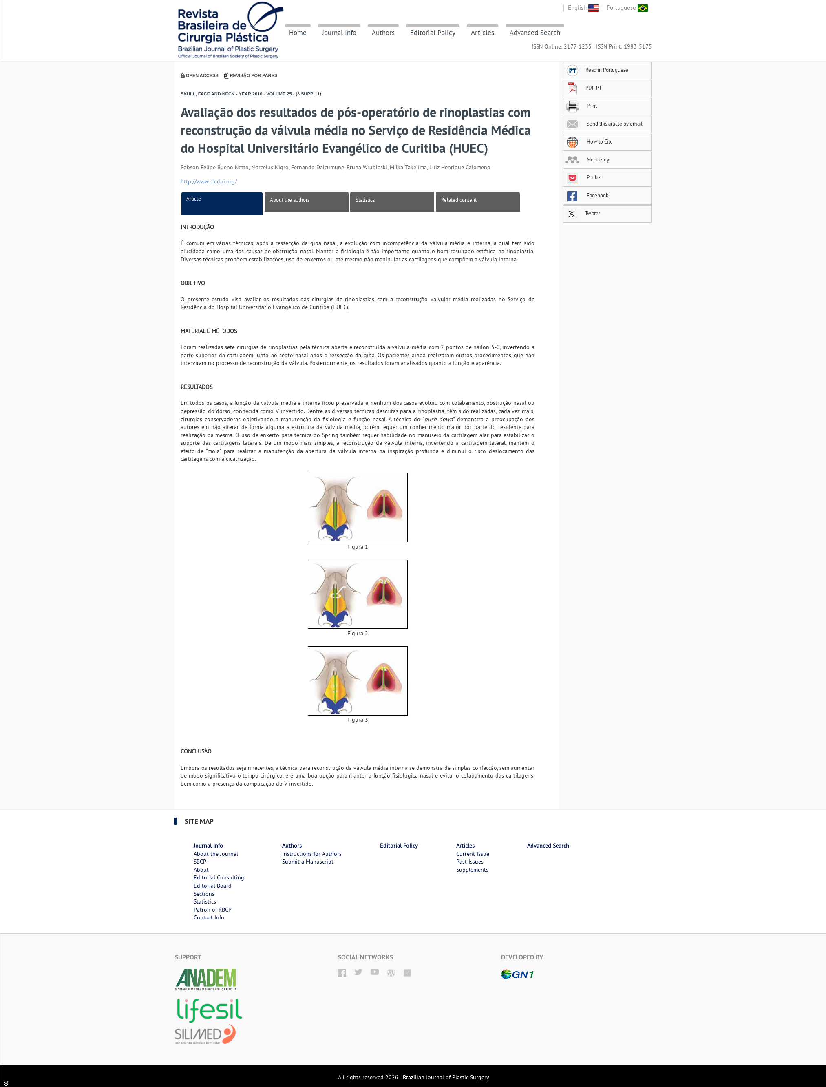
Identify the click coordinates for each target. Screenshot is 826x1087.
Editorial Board (213, 885)
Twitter (582, 213)
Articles (482, 32)
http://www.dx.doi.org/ (209, 181)
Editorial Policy (432, 32)
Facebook (586, 195)
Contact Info (209, 917)
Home (298, 32)
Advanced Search (535, 32)
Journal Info (339, 32)
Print (581, 105)
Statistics (365, 200)
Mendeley (587, 159)
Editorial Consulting (219, 877)
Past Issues (470, 861)
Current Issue (472, 853)
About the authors (289, 200)
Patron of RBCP (213, 909)
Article (193, 198)
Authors (383, 32)
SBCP (200, 861)
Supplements (472, 869)
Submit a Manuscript (307, 861)
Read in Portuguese (596, 69)
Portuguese (627, 7)
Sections (204, 893)
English (583, 7)
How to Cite (589, 141)
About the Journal (216, 853)
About (201, 869)
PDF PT (583, 87)
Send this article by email (604, 123)
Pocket (583, 177)
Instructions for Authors (312, 853)
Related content (459, 200)
